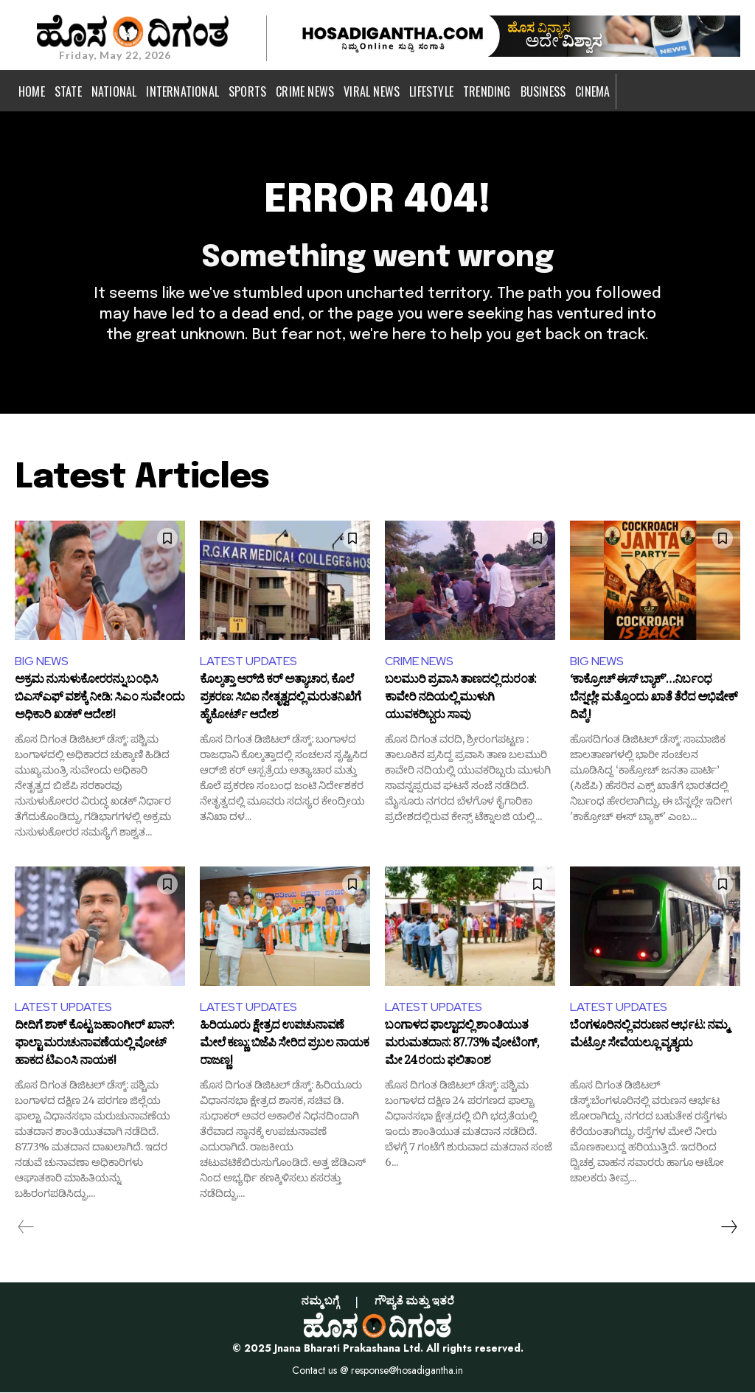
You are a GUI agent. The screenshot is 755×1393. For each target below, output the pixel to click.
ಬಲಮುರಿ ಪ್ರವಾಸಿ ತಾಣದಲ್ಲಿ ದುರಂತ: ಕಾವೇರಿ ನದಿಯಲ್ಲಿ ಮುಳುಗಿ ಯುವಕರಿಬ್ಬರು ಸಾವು (460, 699)
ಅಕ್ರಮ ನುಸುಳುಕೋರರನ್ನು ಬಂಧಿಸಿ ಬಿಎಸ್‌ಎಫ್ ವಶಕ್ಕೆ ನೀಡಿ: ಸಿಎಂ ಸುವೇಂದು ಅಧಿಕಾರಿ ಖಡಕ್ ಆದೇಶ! (99, 699)
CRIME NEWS (419, 661)
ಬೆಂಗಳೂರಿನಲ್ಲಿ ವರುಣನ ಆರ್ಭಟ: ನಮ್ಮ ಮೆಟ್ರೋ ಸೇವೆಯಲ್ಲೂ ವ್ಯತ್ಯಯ (649, 1037)
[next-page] (728, 1228)
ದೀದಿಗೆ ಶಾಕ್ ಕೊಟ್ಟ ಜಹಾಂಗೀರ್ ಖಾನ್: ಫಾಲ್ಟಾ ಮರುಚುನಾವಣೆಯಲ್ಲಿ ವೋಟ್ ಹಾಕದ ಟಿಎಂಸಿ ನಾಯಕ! (94, 1045)
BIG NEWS (42, 661)
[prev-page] (26, 1228)
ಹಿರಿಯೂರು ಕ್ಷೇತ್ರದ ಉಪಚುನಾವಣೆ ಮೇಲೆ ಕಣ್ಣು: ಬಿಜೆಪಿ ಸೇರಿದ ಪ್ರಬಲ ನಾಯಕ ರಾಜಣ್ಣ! (284, 1045)
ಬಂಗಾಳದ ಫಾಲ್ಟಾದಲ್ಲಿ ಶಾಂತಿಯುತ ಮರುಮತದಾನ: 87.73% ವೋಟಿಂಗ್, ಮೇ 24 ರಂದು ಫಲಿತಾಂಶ (462, 1045)
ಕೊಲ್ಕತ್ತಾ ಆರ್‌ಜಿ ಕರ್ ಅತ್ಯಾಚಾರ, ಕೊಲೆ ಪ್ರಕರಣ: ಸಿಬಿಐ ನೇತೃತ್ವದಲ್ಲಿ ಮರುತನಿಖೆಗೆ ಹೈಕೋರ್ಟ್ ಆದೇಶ (280, 699)
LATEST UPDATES (248, 661)
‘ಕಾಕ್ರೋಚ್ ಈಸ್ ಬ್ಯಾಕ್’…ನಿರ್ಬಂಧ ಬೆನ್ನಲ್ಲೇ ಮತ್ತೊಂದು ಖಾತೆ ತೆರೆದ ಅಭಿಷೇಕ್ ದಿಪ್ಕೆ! (653, 699)
